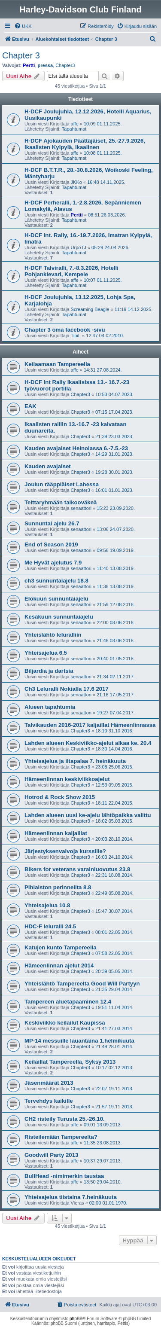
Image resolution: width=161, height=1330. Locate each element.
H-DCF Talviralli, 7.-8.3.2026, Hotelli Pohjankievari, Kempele (71, 271)
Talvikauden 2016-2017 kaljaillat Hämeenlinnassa (89, 725)
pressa (45, 65)
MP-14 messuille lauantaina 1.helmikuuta (79, 1040)
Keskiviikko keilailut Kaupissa (64, 1022)
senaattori (81, 508)
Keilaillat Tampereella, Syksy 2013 (69, 1062)
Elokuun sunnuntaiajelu (56, 598)
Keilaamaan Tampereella (57, 364)
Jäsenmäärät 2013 (48, 1083)
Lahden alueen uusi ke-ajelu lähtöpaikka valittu (87, 815)
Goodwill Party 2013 (51, 1155)
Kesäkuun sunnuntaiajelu (58, 616)
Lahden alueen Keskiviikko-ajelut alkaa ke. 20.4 (87, 743)
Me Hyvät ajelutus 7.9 (53, 562)
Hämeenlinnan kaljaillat (55, 833)
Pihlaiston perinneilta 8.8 (57, 887)
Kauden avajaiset (47, 466)
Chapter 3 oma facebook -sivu (64, 329)
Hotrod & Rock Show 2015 (59, 797)
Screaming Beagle (90, 309)
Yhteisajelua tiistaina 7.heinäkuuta (70, 1197)
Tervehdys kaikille (48, 1101)
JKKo (76, 182)
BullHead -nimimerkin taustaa (64, 1176)
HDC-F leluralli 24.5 (50, 926)
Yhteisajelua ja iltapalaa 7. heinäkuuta (75, 761)
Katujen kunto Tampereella (60, 947)
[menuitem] (23, 26)
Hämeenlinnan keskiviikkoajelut (67, 779)
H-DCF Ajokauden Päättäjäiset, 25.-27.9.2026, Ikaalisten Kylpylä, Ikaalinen (84, 143)
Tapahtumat (74, 128)
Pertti (29, 65)
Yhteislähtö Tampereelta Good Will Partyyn (82, 983)
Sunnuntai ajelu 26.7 (51, 523)
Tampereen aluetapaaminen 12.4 (67, 1001)
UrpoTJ (78, 247)
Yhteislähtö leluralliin (53, 634)
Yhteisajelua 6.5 (45, 653)
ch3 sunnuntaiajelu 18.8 (56, 580)
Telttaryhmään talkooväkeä (60, 502)
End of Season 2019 (51, 544)
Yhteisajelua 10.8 (47, 905)
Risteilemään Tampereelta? (60, 1137)
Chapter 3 (21, 55)
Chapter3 (65, 65)
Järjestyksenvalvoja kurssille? (65, 851)
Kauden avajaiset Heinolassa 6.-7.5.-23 (76, 448)
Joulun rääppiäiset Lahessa (61, 484)
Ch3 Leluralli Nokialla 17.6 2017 (66, 689)
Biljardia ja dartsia (48, 671)
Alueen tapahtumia (49, 707)
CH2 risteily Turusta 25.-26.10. (64, 1119)
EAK (30, 406)
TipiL (76, 335)
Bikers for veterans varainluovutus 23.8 (77, 869)
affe (75, 123)
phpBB (76, 1318)
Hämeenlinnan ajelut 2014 (59, 965)
